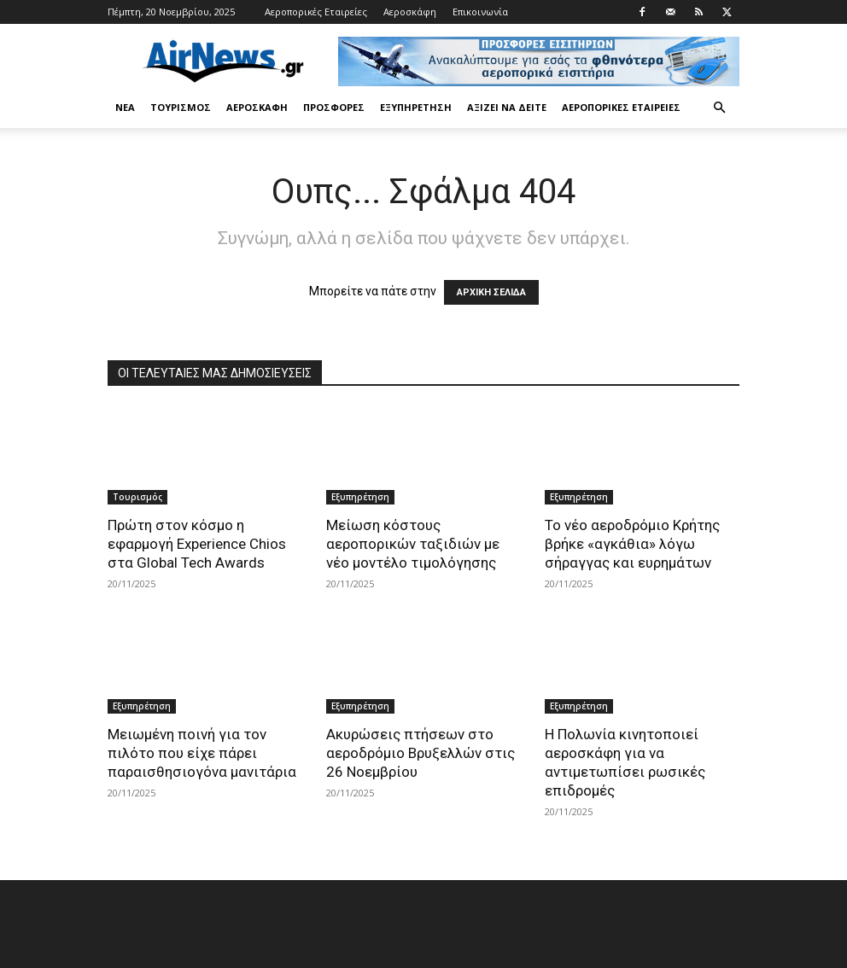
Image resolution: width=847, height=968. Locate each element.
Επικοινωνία (480, 11)
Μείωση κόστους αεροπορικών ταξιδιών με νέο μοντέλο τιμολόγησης (412, 543)
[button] (718, 108)
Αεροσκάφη (409, 11)
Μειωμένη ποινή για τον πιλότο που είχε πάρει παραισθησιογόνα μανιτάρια (202, 753)
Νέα (125, 107)
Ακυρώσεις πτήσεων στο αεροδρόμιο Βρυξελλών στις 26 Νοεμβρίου (420, 753)
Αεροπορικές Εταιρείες (316, 11)
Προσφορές (334, 107)
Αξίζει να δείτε (506, 107)
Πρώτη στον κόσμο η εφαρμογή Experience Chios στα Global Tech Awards (197, 543)
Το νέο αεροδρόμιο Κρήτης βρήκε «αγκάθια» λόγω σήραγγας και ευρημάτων (632, 543)
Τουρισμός (180, 107)
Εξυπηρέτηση (416, 107)
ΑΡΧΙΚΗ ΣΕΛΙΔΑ (491, 292)
